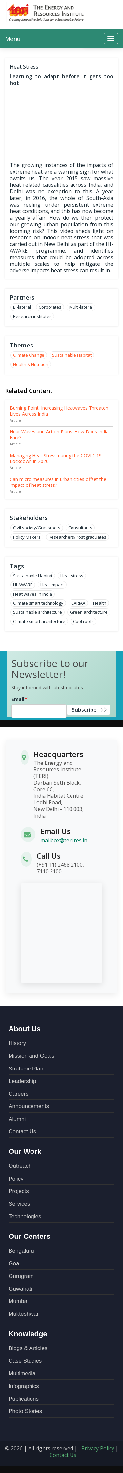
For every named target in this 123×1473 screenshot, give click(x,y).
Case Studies (25, 1361)
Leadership (22, 1081)
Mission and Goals (31, 1056)
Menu (13, 38)
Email (17, 699)
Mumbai (18, 1301)
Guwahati (20, 1289)
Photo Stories (25, 1411)
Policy (16, 1179)
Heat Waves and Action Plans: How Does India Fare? (59, 435)
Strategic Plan (26, 1069)
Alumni (17, 1119)
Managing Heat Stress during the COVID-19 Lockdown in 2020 (56, 458)
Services (19, 1204)
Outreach (20, 1166)
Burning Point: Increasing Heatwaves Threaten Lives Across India (59, 411)
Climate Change (28, 355)
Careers (18, 1094)
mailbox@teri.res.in (63, 840)
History (17, 1043)
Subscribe (84, 709)
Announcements (29, 1106)
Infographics (24, 1386)
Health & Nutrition (30, 364)
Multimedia (22, 1373)
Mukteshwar (24, 1314)
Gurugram (21, 1276)
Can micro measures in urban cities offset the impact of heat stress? (58, 482)
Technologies (25, 1216)
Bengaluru (21, 1251)
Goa (14, 1263)
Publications (24, 1399)
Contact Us (22, 1131)
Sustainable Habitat (72, 355)
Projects (19, 1191)
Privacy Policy (97, 1448)
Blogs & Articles (28, 1348)
